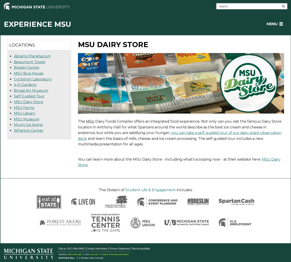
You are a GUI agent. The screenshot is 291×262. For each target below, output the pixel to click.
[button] (274, 24)
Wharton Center (29, 130)
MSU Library (24, 113)
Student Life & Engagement (150, 190)
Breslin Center (27, 67)
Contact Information (97, 248)
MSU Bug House (29, 73)
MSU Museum (26, 119)
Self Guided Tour (29, 96)
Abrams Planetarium (32, 56)
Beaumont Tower (30, 62)
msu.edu (94, 254)
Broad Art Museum (31, 90)
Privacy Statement (120, 248)
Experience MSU (37, 24)
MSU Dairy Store (28, 102)
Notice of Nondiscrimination (115, 254)
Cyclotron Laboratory (33, 79)
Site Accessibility (141, 248)
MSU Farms (24, 108)
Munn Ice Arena (28, 125)
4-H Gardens (25, 85)
